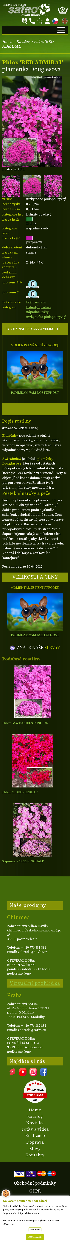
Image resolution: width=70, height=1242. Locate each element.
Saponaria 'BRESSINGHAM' (23, 861)
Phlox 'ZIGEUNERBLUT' (20, 792)
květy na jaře (36, 302)
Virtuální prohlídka (35, 983)
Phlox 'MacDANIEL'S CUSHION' (25, 723)
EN (64, 20)
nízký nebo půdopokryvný (46, 317)
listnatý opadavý (38, 307)
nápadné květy (37, 312)
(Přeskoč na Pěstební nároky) (20, 427)
